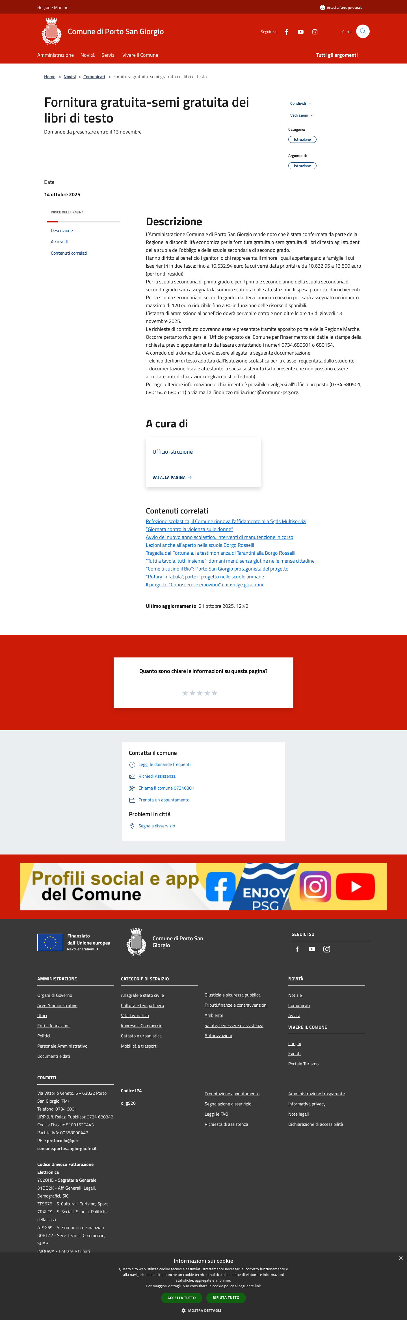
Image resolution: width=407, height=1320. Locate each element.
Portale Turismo (303, 1063)
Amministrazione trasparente (316, 1093)
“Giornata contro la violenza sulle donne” (189, 529)
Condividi (301, 103)
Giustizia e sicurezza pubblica (233, 994)
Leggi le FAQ (216, 1114)
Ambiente (214, 1015)
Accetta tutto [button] (182, 1297)
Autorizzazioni (218, 1035)
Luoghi (294, 1043)
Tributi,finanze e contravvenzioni (236, 1005)
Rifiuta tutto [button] (226, 1297)
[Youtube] (298, 31)
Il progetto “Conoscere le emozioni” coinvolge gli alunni (204, 584)
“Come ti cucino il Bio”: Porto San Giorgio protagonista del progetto (217, 568)
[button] (203, 1310)
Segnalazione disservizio (228, 1103)
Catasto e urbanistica (141, 1035)
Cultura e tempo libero (142, 1005)
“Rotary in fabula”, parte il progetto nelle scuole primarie (205, 576)
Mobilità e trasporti (139, 1046)
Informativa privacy (307, 1103)
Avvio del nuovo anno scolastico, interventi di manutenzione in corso (219, 537)
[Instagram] (312, 31)
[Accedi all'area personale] (341, 7)
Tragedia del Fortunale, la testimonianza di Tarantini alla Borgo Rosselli (220, 553)
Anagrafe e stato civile (142, 995)
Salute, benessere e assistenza (234, 1025)
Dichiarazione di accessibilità (315, 1124)
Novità (70, 76)
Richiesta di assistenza (226, 1124)
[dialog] (203, 1286)
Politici (43, 1035)
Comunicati (94, 76)
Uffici (42, 1015)
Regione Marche (52, 7)
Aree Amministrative (57, 1005)
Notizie (295, 995)
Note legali (298, 1114)
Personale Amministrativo (62, 1046)
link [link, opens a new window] (258, 1286)
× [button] (401, 1258)
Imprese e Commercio (141, 1025)
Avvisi (294, 1015)
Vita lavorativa (135, 1015)
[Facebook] (284, 31)
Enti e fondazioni (53, 1025)
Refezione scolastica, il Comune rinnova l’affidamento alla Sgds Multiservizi (226, 521)
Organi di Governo (54, 995)
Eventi (294, 1053)
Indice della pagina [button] (67, 212)
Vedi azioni (303, 115)
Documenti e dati (53, 1056)
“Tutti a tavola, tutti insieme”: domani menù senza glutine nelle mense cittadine (230, 561)
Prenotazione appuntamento (232, 1093)
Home (49, 76)
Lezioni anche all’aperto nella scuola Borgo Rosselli (200, 545)
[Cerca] (363, 31)
